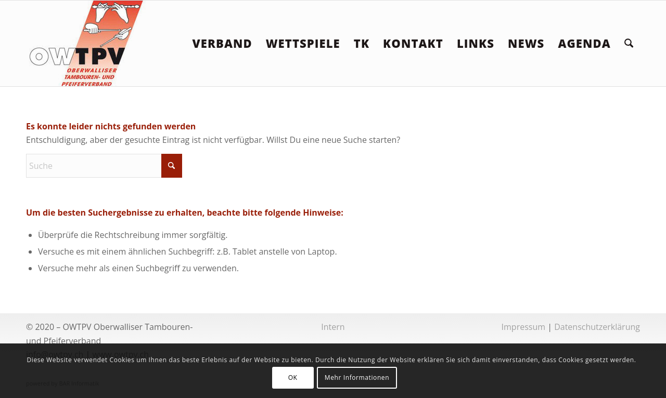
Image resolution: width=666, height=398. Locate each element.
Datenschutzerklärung (597, 327)
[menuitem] (222, 43)
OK (293, 377)
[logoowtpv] (87, 43)
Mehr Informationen (357, 377)
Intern (332, 327)
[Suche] (629, 43)
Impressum (523, 327)
